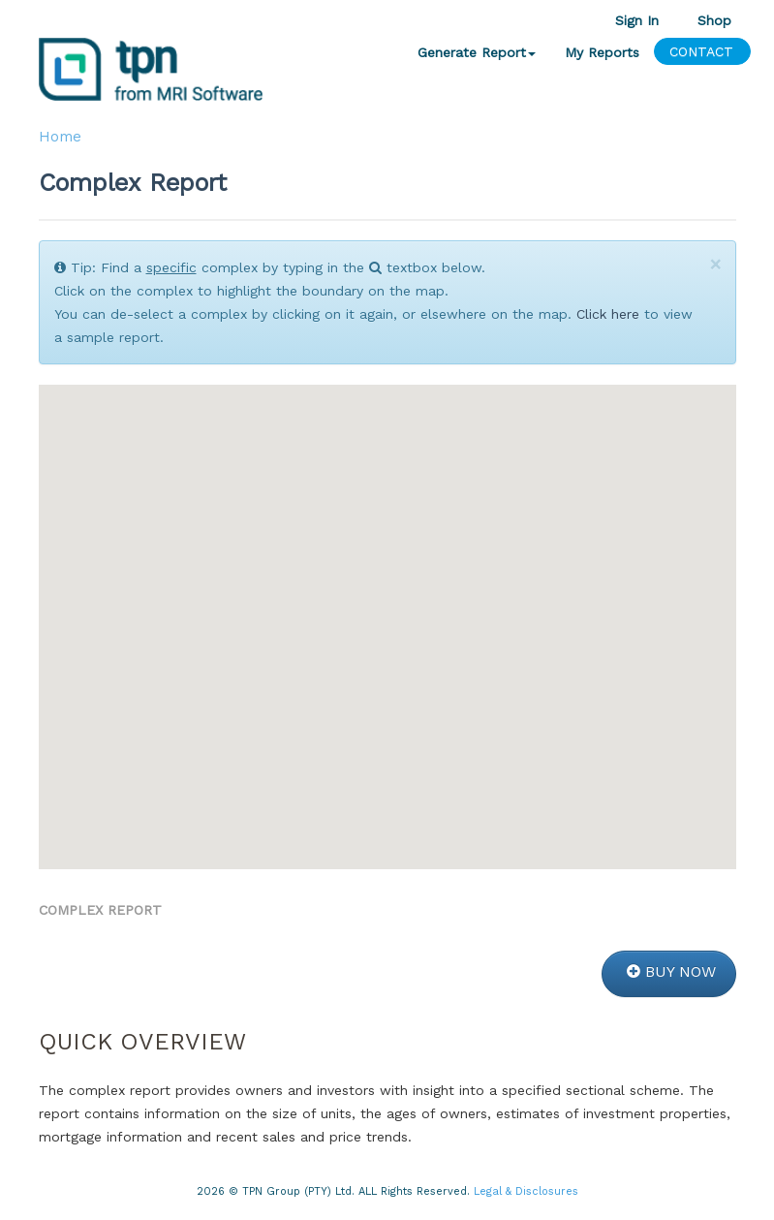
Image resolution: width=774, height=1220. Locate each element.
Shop (714, 19)
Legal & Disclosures (526, 1191)
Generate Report (477, 52)
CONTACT (701, 51)
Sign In (637, 19)
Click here (607, 314)
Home (60, 136)
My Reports (602, 52)
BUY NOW (671, 971)
